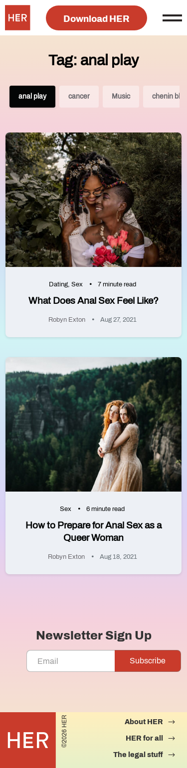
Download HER (96, 19)
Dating (58, 284)
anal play (32, 96)
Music (121, 96)
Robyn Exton (66, 319)
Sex (77, 284)
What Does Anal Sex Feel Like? (93, 300)
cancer (79, 96)
